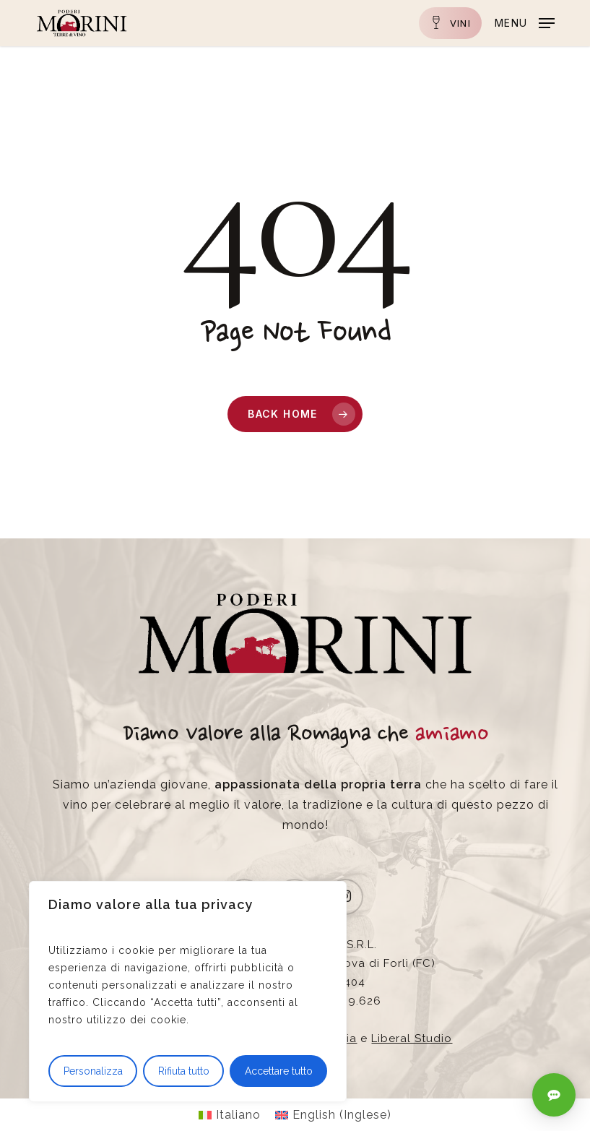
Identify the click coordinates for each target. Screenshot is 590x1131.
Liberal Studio (411, 1038)
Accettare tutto (279, 1071)
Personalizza (93, 1071)
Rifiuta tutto (183, 1071)
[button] (525, 22)
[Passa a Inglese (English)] (333, 1115)
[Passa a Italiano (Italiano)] (229, 1115)
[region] (188, 991)
